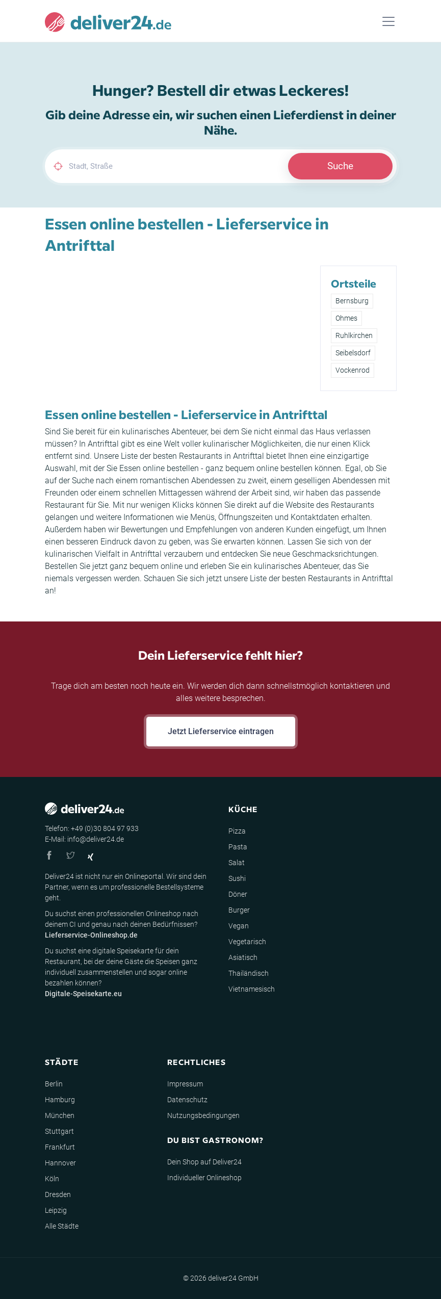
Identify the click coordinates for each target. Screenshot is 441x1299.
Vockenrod (352, 370)
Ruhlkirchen (354, 335)
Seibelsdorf (353, 353)
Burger (239, 910)
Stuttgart (59, 1131)
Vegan (238, 926)
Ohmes (346, 318)
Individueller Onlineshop (204, 1178)
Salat (236, 863)
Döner (237, 894)
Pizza (237, 831)
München (59, 1115)
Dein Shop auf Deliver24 (204, 1162)
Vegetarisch (247, 942)
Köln (52, 1179)
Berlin (54, 1084)
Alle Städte (62, 1226)
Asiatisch (242, 957)
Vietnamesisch (251, 989)
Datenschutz (187, 1100)
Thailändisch (248, 973)
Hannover (60, 1163)
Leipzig (56, 1210)
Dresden (58, 1194)
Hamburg (60, 1100)
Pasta (237, 847)
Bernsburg (352, 301)
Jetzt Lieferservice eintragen (221, 731)
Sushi (237, 878)
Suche (340, 166)
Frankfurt (60, 1147)
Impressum (185, 1084)
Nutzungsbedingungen (203, 1115)
